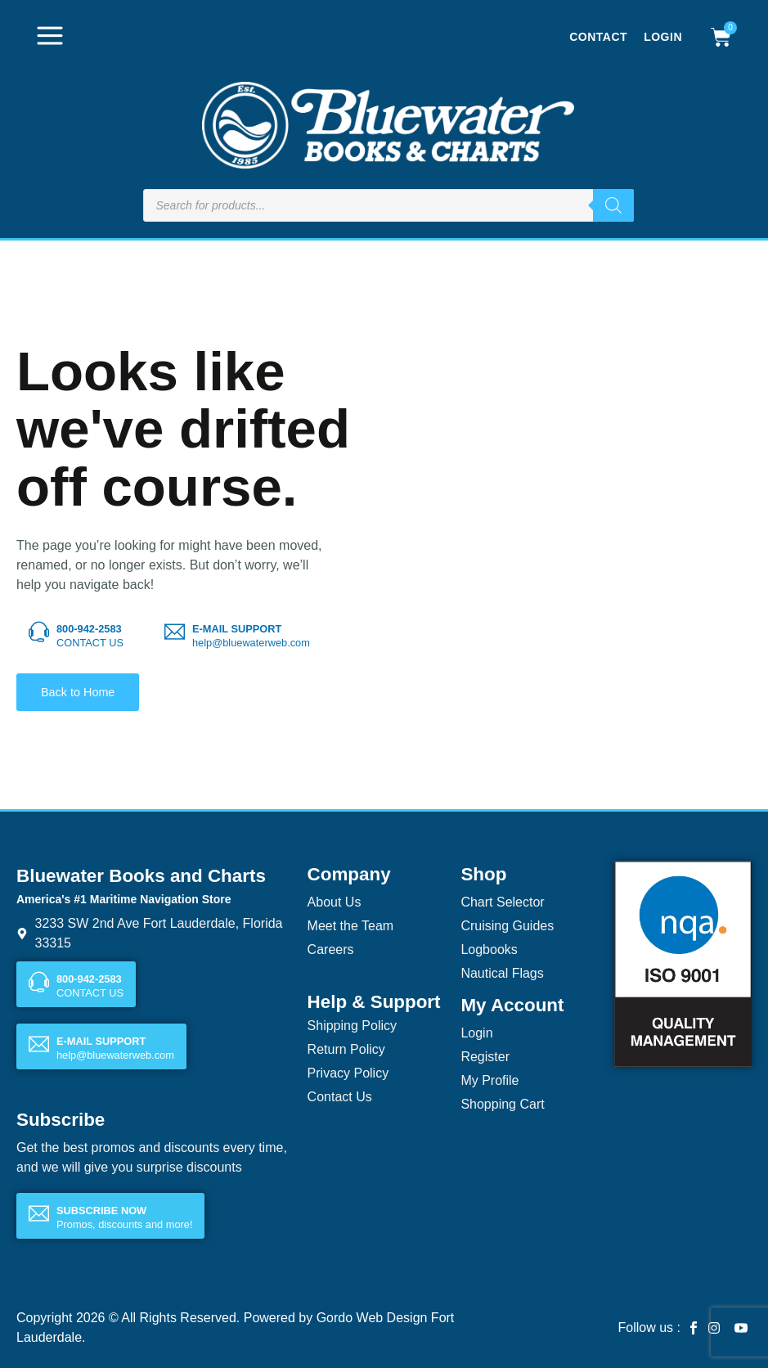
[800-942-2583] (39, 632)
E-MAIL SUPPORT (236, 629)
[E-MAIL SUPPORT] (174, 632)
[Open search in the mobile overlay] (388, 205)
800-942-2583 (89, 629)
